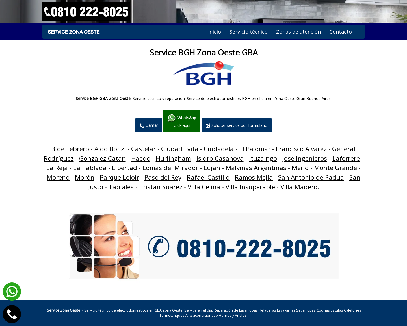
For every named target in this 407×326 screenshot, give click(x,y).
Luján (212, 167)
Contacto (340, 31)
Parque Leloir (119, 177)
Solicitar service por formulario (236, 125)
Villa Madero (298, 186)
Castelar (143, 148)
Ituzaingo (263, 158)
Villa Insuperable (250, 186)
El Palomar (254, 148)
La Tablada (90, 167)
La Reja (57, 167)
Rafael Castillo (208, 177)
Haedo (140, 158)
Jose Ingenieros (304, 158)
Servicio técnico (249, 31)
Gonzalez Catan (102, 158)
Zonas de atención (298, 31)
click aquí (182, 121)
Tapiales (121, 186)
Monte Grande (335, 167)
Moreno (58, 177)
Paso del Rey (162, 177)
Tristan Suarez (160, 186)
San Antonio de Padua (311, 177)
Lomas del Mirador (170, 167)
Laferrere (346, 158)
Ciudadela (219, 148)
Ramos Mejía (254, 177)
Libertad (124, 167)
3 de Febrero (70, 148)
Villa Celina (204, 186)
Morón (84, 177)
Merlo (300, 167)
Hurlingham (173, 158)
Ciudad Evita (179, 148)
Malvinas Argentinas (256, 167)
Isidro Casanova (220, 158)
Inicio (214, 31)
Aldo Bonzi (110, 148)
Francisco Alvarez (301, 148)
